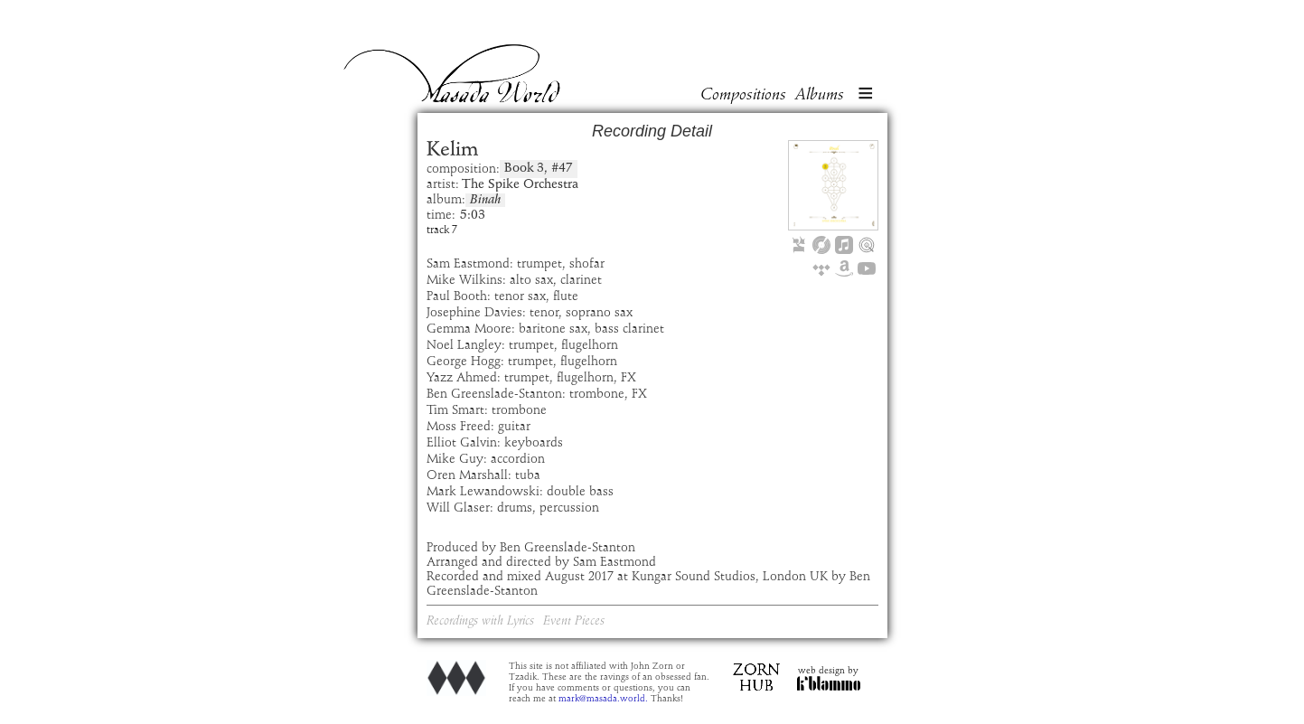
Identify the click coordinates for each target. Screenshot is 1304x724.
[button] (865, 95)
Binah (485, 199)
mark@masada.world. (603, 698)
